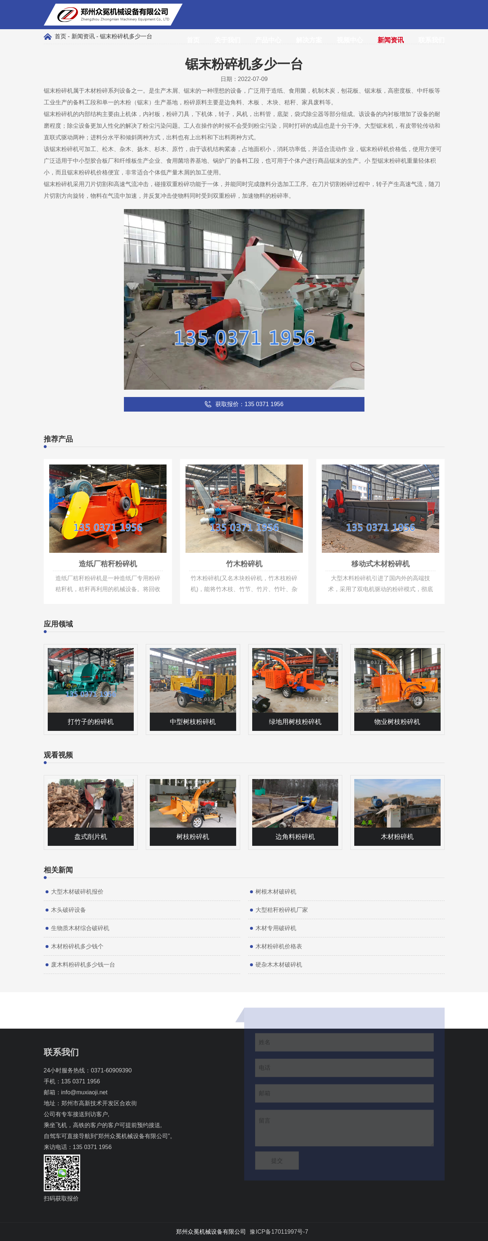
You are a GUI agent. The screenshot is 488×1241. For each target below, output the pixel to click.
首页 (193, 40)
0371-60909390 (111, 1070)
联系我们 (431, 40)
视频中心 (350, 40)
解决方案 (309, 40)
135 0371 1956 (80, 1081)
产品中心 (268, 40)
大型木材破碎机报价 (77, 892)
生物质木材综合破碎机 (80, 928)
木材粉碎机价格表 (278, 946)
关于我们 (227, 40)
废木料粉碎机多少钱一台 (83, 964)
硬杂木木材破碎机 (278, 964)
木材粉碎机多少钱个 (77, 946)
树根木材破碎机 (275, 892)
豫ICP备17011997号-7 (279, 1232)
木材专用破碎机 (275, 928)
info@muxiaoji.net (84, 1092)
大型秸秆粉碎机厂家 (281, 910)
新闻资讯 (391, 40)
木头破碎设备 (68, 910)
